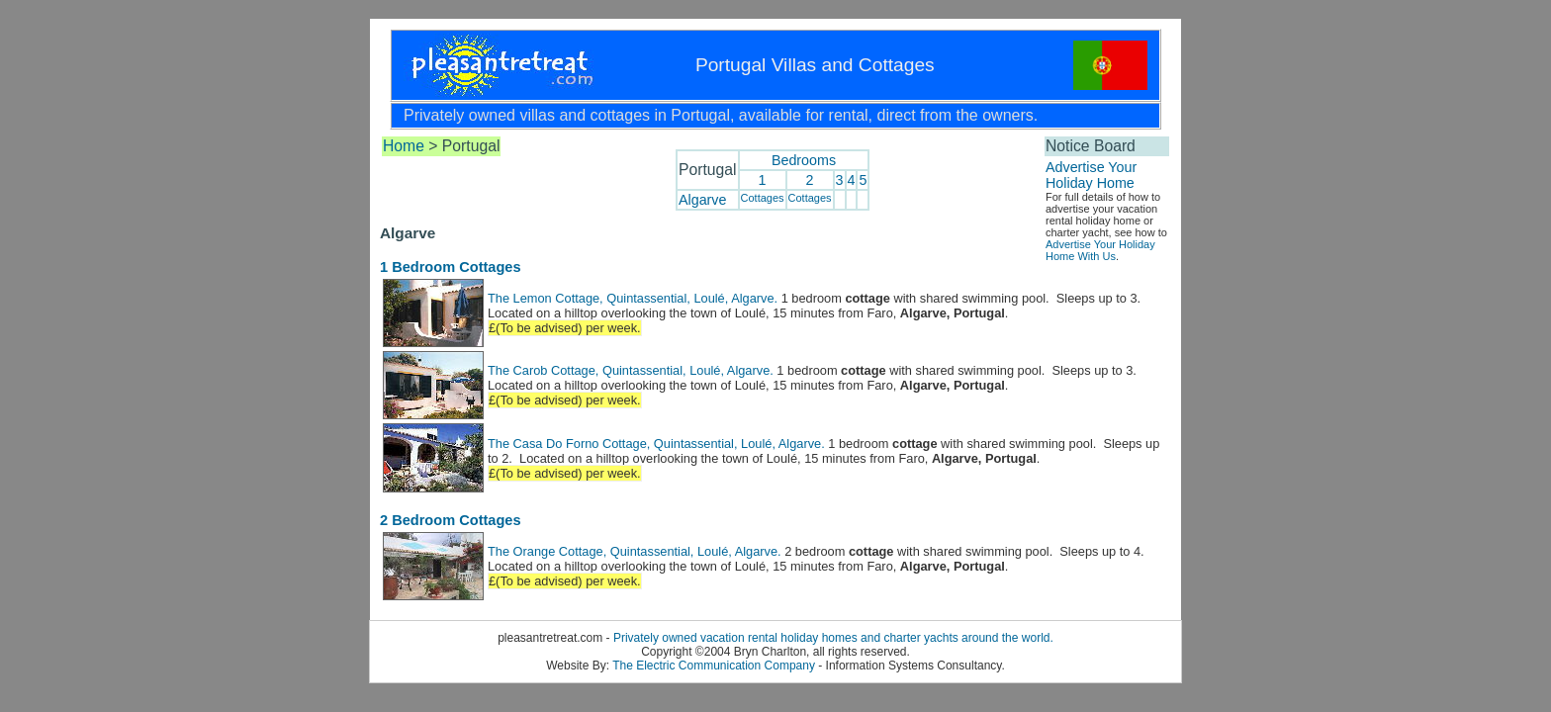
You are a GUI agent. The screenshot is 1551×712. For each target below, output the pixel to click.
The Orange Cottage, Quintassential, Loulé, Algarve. (634, 551)
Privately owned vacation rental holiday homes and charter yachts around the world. (833, 638)
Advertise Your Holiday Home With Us (1100, 250)
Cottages (762, 198)
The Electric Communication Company (713, 665)
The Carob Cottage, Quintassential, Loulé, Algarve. (631, 370)
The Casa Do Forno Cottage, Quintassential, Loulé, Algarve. (656, 443)
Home (403, 145)
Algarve (702, 200)
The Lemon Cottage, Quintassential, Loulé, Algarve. (632, 298)
